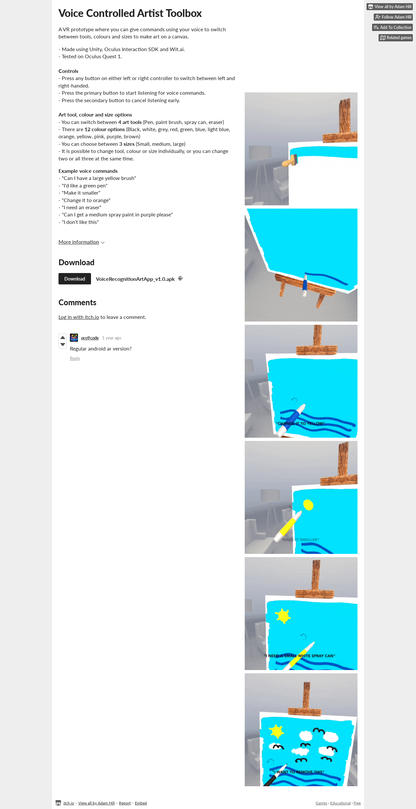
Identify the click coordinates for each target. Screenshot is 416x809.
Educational (340, 803)
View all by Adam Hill (96, 803)
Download (74, 278)
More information (81, 242)
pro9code (90, 337)
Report (125, 803)
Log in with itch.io (78, 317)
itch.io (68, 803)
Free (357, 803)
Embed (141, 803)
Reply (75, 358)
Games (321, 803)
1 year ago (111, 337)
